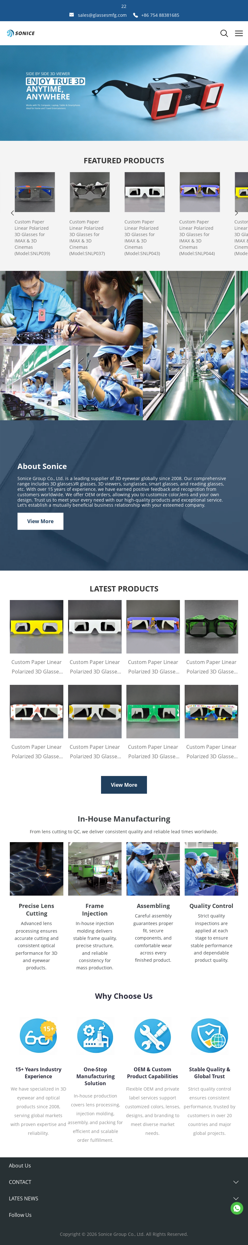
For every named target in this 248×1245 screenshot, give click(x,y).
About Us (20, 1165)
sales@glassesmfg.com (102, 15)
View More (40, 521)
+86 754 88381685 (160, 15)
